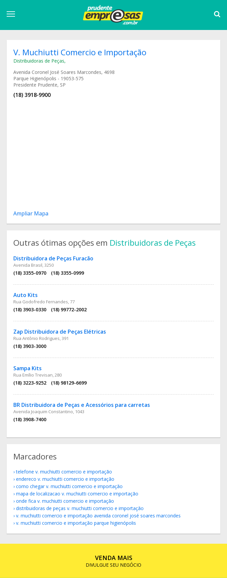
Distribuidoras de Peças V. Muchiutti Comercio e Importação (80, 508)
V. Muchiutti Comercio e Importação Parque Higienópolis (76, 523)
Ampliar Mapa (30, 213)
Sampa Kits (27, 368)
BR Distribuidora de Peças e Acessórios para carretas (81, 405)
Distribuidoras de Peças (38, 61)
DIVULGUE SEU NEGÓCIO (113, 561)
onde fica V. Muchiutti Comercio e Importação (65, 501)
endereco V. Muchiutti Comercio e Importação (65, 479)
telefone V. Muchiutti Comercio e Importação (64, 471)
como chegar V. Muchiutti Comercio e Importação (69, 486)
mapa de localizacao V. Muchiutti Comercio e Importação (77, 493)
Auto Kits (25, 295)
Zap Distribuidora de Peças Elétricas (59, 331)
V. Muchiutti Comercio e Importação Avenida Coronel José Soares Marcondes (98, 515)
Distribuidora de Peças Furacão (53, 258)
